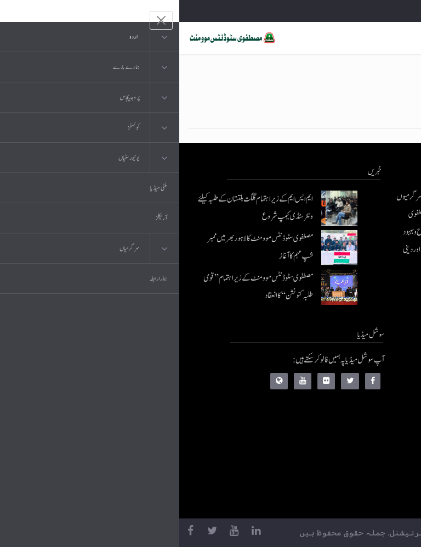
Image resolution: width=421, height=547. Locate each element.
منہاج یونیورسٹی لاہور (330, 496)
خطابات (345, 452)
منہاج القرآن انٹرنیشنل (327, 364)
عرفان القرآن (338, 408)
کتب (349, 430)
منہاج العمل (340, 474)
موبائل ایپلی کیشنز (335, 386)
